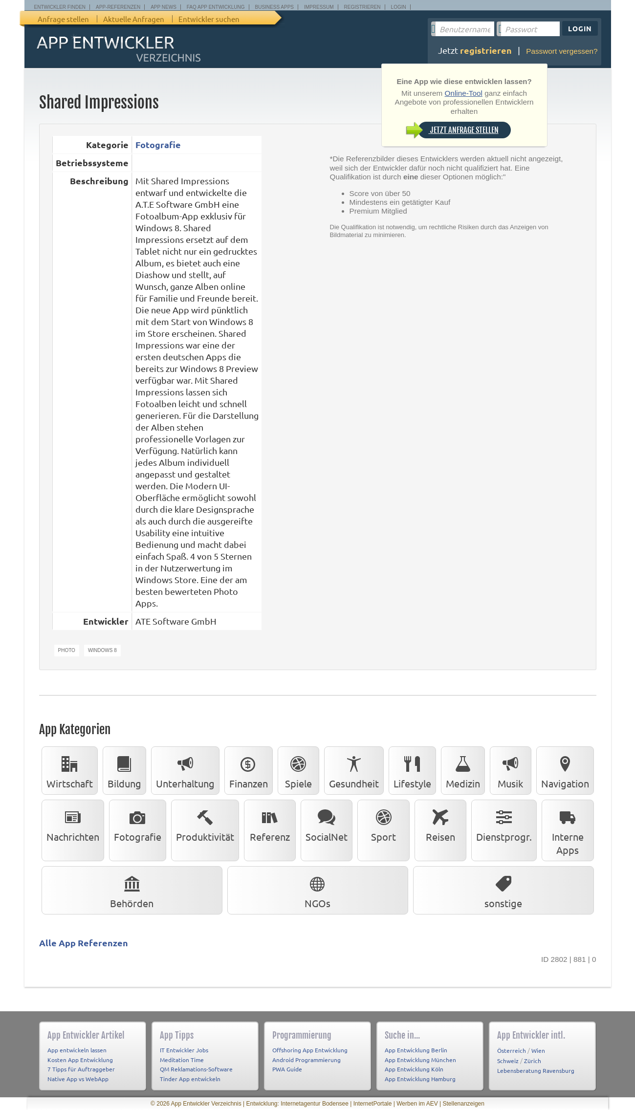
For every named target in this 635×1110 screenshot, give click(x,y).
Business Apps (274, 7)
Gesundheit (354, 770)
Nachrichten (72, 824)
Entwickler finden (60, 7)
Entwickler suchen (209, 18)
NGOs (317, 890)
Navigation (565, 770)
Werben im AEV (417, 1103)
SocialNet (327, 824)
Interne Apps (568, 830)
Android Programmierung (306, 1060)
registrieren (486, 50)
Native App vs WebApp (78, 1079)
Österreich (511, 1050)
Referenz (270, 824)
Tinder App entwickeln (190, 1079)
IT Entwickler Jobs (184, 1050)
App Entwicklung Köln (414, 1069)
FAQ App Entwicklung (216, 7)
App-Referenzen (118, 7)
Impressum (319, 7)
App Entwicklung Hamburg (420, 1079)
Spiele (298, 770)
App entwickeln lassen (77, 1050)
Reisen (440, 824)
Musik (510, 770)
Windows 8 (102, 650)
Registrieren (362, 7)
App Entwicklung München (420, 1060)
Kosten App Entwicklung (80, 1060)
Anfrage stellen (63, 18)
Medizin (463, 770)
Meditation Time (182, 1060)
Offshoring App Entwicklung (310, 1050)
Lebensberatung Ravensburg (535, 1070)
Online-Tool (463, 93)
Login (398, 7)
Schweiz (508, 1061)
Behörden (131, 890)
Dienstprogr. (504, 824)
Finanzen (248, 770)
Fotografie (158, 144)
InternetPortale (372, 1103)
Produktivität (205, 824)
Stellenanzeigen (463, 1103)
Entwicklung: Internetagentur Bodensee (297, 1103)
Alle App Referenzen (83, 942)
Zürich (532, 1061)
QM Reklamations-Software (196, 1069)
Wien (538, 1050)
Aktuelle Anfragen (133, 18)
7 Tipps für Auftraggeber (81, 1069)
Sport (383, 824)
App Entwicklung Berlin (416, 1050)
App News (163, 7)
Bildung (124, 770)
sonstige (503, 890)
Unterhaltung (185, 770)
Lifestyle (412, 770)
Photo (66, 650)
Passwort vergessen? (561, 51)
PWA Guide (287, 1069)
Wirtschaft (69, 770)
